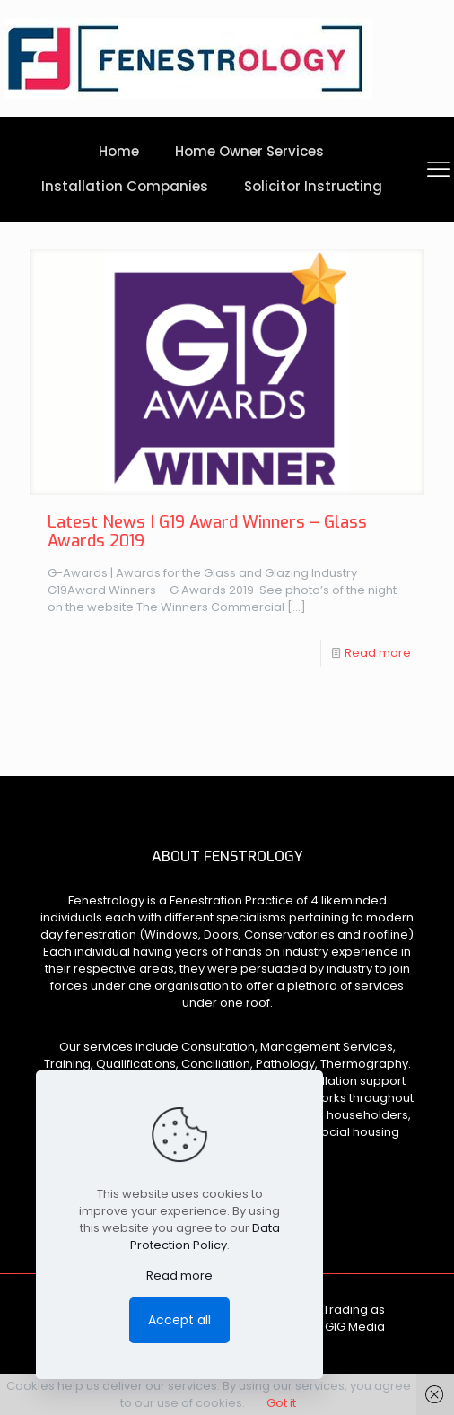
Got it (281, 1402)
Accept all (179, 1320)
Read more (378, 652)
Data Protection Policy (205, 1236)
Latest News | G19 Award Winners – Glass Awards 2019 (207, 531)
